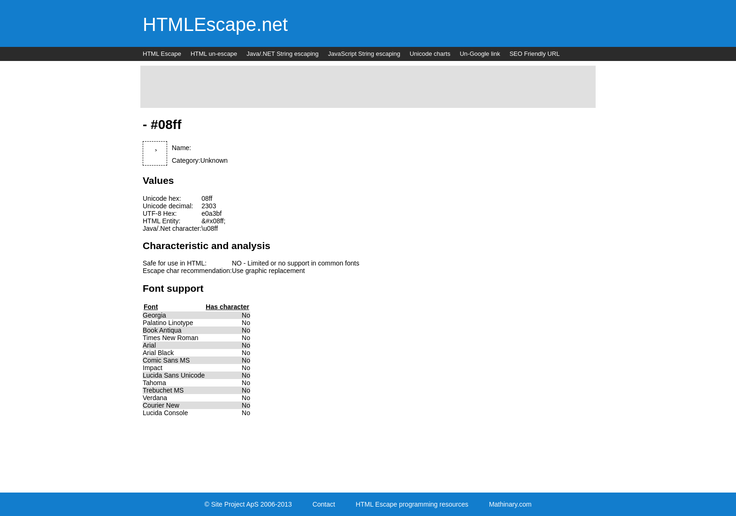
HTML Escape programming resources (412, 504)
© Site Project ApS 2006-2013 (248, 504)
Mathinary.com (510, 504)
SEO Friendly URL (534, 53)
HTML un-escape (214, 53)
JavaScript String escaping (364, 53)
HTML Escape (162, 53)
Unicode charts (430, 53)
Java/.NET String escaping (282, 53)
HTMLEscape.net (215, 24)
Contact (324, 504)
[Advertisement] (368, 87)
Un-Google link (480, 53)
